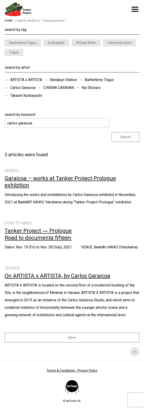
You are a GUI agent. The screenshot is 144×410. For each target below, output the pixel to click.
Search (125, 137)
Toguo (14, 52)
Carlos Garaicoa (22, 87)
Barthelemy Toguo (22, 43)
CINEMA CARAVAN (58, 87)
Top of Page (134, 351)
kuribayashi (56, 43)
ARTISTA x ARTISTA (26, 80)
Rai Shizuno (91, 87)
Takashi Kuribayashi (26, 95)
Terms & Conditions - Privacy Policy (72, 370)
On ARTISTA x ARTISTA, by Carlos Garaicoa (57, 276)
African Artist (86, 43)
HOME (9, 20)
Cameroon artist (119, 43)
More (72, 337)
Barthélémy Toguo (99, 80)
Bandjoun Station (63, 80)
